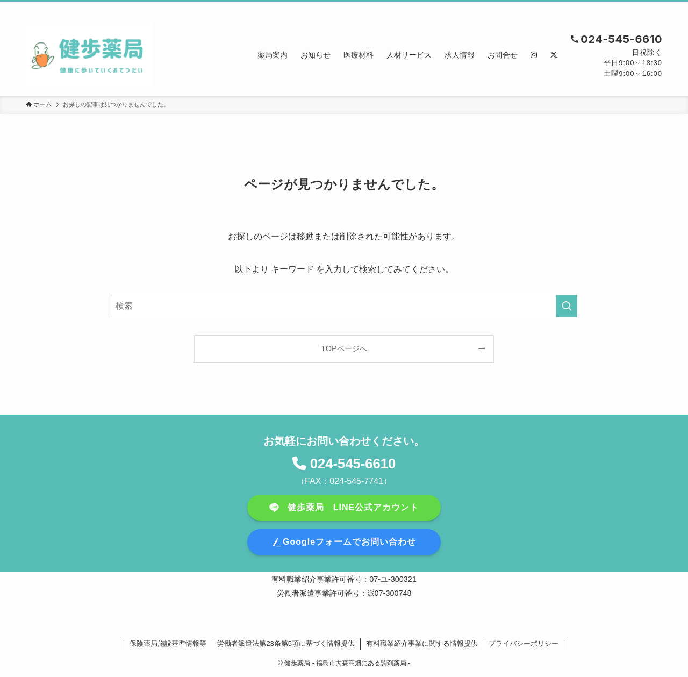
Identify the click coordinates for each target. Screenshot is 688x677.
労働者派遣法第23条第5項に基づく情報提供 (286, 643)
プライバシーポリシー (523, 643)
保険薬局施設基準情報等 (168, 643)
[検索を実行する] (566, 306)
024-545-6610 (353, 463)
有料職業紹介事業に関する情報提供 (422, 643)
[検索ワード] (344, 306)
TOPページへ (344, 348)
